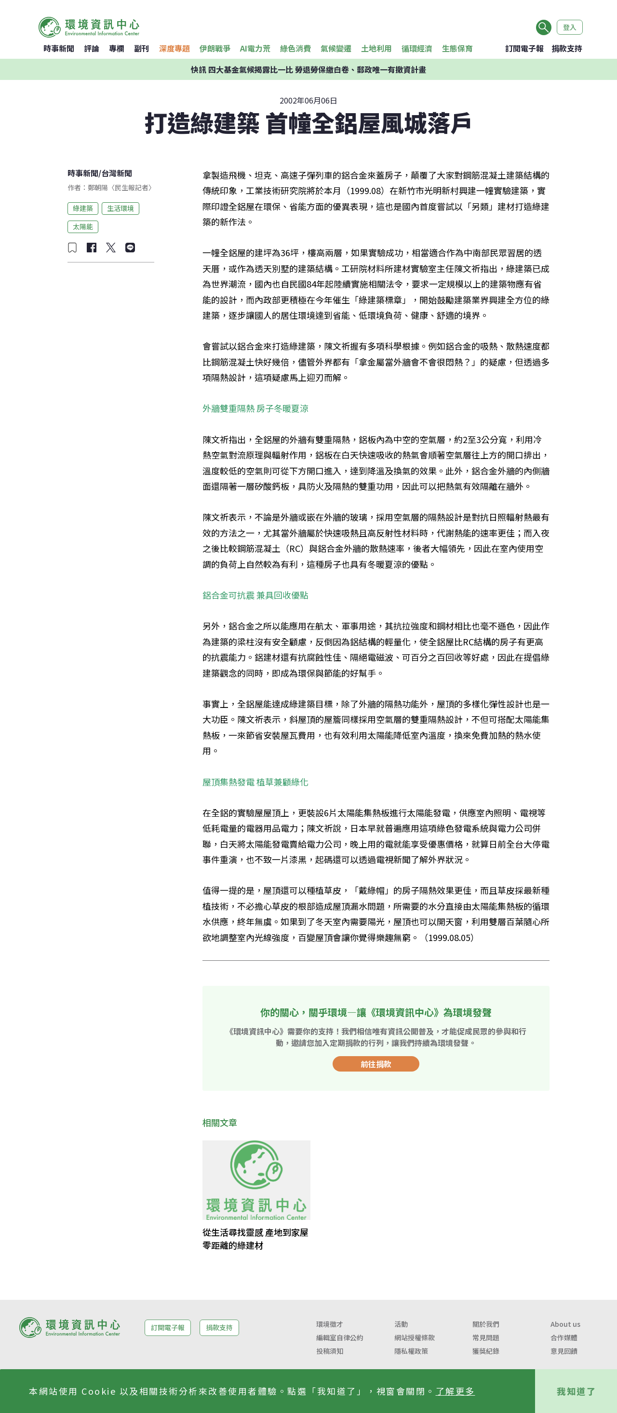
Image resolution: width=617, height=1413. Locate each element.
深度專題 (174, 48)
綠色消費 (295, 48)
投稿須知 (329, 1351)
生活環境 (120, 208)
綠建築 (83, 208)
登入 (570, 27)
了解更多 (455, 1391)
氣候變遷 (336, 48)
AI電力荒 (255, 48)
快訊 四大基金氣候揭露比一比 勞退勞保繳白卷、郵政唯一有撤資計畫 (308, 69)
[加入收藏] (72, 247)
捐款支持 (566, 48)
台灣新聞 (116, 173)
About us (565, 1324)
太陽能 (83, 226)
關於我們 (485, 1324)
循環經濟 (417, 48)
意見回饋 (563, 1351)
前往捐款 (376, 1064)
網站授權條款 (414, 1337)
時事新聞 (58, 48)
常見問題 (485, 1337)
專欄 (116, 48)
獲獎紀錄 (485, 1351)
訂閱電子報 (524, 48)
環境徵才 (329, 1324)
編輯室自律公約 (339, 1337)
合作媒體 (563, 1337)
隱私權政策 (411, 1351)
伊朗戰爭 (215, 48)
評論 (91, 48)
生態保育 (457, 48)
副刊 (141, 48)
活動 (401, 1324)
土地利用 (376, 48)
